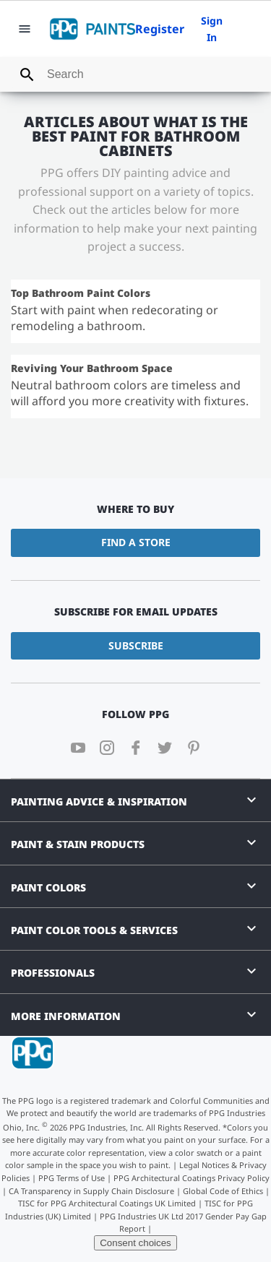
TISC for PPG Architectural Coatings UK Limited (107, 1203)
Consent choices (135, 1242)
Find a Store (136, 542)
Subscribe (135, 645)
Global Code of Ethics (223, 1190)
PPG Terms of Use (71, 1177)
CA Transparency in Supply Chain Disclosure (91, 1190)
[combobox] (135, 74)
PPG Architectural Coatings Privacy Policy (191, 1177)
